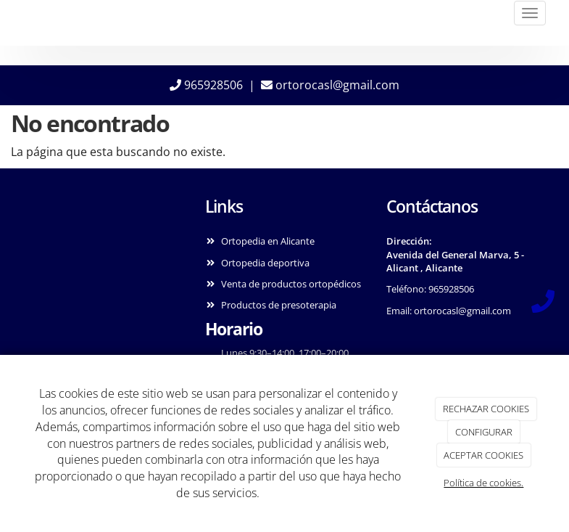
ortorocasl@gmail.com (330, 85)
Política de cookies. (483, 482)
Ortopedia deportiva (265, 262)
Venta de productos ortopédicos (291, 283)
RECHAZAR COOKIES (486, 408)
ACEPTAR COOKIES (483, 455)
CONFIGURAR (483, 431)
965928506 (206, 85)
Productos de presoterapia (278, 304)
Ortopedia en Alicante (268, 240)
